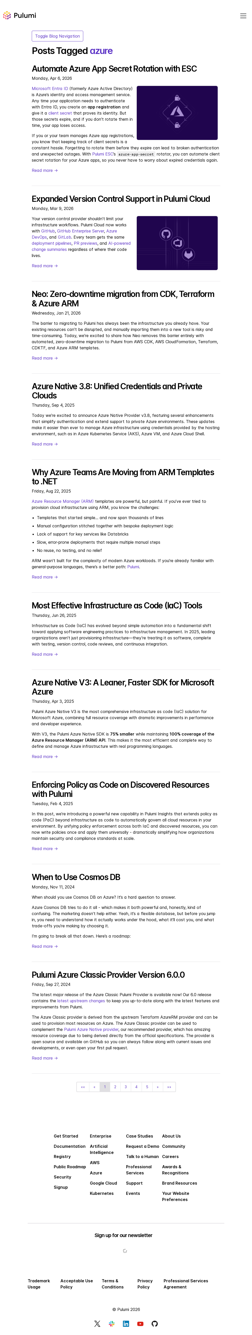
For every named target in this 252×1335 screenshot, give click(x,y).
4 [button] (136, 1087)
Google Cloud (103, 1183)
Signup (61, 1187)
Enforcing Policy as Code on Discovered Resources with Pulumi (120, 789)
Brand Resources (179, 1183)
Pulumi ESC (102, 154)
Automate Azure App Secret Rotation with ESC (114, 69)
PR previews (85, 243)
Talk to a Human (142, 1156)
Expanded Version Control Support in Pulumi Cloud (121, 199)
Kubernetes (102, 1193)
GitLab (64, 237)
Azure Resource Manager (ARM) (63, 501)
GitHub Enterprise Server (80, 230)
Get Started (66, 1136)
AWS (95, 1162)
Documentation (70, 1146)
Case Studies (139, 1136)
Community (173, 1146)
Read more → (45, 170)
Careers (170, 1156)
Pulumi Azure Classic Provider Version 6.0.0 (108, 975)
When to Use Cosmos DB (76, 877)
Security (62, 1177)
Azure (96, 1172)
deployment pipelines (51, 243)
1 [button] (105, 1087)
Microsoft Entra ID (50, 88)
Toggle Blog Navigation (57, 36)
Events (133, 1193)
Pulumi (133, 566)
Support (134, 1183)
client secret (60, 113)
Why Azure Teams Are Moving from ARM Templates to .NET (123, 476)
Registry (62, 1156)
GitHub (48, 230)
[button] (83, 1087)
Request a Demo (142, 1146)
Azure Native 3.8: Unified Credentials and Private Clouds (117, 390)
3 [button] (126, 1087)
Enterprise (100, 1136)
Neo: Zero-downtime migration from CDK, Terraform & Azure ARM (123, 298)
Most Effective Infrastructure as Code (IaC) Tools (117, 605)
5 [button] (147, 1087)
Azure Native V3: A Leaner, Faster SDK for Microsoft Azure (123, 687)
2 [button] (115, 1087)
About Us (171, 1136)
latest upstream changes (81, 1000)
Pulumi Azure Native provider (91, 1029)
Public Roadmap (70, 1166)
